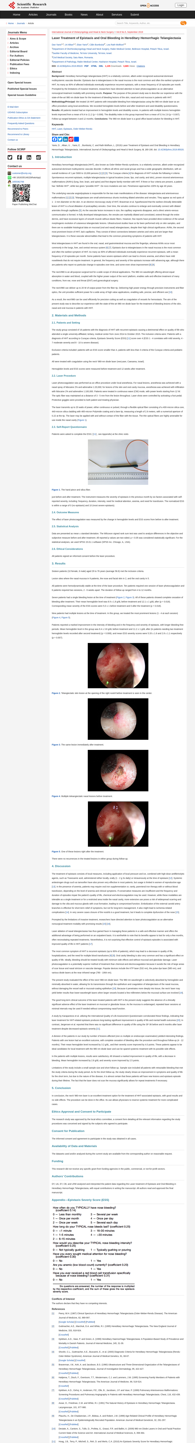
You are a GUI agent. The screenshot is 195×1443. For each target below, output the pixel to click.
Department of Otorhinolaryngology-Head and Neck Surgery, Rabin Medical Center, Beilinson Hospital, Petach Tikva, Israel (111, 49)
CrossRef (80, 1322)
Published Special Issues (22, 89)
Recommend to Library (18, 134)
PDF (86, 66)
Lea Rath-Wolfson (115, 44)
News (84, 14)
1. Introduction (62, 157)
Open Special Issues (19, 82)
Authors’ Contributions (67, 1176)
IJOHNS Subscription (18, 112)
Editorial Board (18, 51)
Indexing (14, 73)
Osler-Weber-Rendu (82, 129)
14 (67, 912)
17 (90, 944)
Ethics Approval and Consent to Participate (81, 1111)
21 (98, 1029)
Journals (51, 14)
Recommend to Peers (18, 129)
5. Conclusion (61, 1088)
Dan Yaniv (56, 44)
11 (129, 338)
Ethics (13, 68)
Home (16, 14)
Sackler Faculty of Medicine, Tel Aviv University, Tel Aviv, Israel (82, 53)
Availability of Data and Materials (74, 1146)
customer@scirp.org (21, 173)
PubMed (90, 1322)
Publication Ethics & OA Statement (24, 118)
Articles (33, 14)
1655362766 (18, 182)
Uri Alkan (69, 44)
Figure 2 (120, 597)
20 (178, 1020)
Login (180, 5)
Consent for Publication (68, 1131)
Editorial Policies (19, 60)
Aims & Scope (17, 38)
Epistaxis (68, 129)
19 (181, 993)
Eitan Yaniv (82, 44)
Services (117, 14)
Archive (14, 47)
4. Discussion (61, 866)
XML (101, 66)
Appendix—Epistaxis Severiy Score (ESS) (80, 1199)
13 (53, 886)
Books (68, 14)
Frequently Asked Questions (21, 123)
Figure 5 (65, 617)
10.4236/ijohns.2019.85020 (70, 66)
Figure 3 (129, 597)
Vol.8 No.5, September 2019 (129, 32)
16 (108, 924)
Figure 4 (56, 617)
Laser (59, 129)
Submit (134, 14)
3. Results (59, 563)
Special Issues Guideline (22, 95)
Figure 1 (82, 420)
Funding (57, 1161)
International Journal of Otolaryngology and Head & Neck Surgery (83, 32)
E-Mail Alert (13, 107)
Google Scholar (66, 1322)
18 (114, 988)
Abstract (57, 71)
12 (170, 878)
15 (177, 912)
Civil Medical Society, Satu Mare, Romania (73, 57)
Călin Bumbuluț (96, 44)
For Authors (16, 55)
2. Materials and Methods (69, 315)
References (58, 1309)
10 (170, 292)
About (99, 14)
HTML (94, 66)
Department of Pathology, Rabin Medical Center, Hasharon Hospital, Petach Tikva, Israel (94, 62)
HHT (54, 129)
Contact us (13, 140)
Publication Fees (19, 64)
